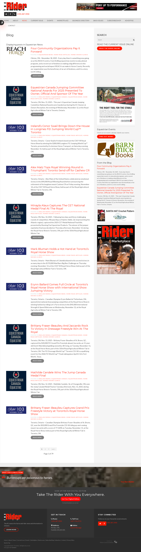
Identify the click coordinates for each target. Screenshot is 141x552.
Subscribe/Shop (114, 21)
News (24, 21)
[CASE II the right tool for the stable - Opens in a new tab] (116, 105)
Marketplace (62, 21)
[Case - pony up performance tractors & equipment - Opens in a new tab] (107, 6)
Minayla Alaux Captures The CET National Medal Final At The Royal (58, 207)
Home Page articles (62, 54)
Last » (53, 450)
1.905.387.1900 (23, 14)
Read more (37, 76)
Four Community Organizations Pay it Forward (55, 50)
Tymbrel (14, 548)
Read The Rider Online (109, 48)
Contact (11, 26)
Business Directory (80, 21)
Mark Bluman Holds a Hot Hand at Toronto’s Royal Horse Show (60, 251)
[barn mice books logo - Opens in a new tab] (116, 150)
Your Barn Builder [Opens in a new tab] (127, 482)
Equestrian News (46, 54)
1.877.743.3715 (75, 522)
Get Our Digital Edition (71, 499)
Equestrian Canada (59, 97)
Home (6, 21)
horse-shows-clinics (79, 54)
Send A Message (75, 528)
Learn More (11, 530)
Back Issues (98, 21)
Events (50, 21)
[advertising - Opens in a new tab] (116, 249)
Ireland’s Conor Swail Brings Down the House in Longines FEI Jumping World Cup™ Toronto (60, 129)
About (15, 21)
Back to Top (7, 543)
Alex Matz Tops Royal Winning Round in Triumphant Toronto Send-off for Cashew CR (60, 169)
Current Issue (37, 21)
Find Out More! (106, 136)
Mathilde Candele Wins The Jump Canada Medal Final (58, 374)
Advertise (129, 21)
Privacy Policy (70, 540)
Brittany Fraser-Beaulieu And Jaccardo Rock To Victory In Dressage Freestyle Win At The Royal (59, 329)
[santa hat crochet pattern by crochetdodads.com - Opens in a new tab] (116, 215)
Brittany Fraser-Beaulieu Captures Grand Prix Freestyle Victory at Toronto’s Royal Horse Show (60, 411)
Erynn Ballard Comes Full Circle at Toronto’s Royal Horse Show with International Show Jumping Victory (59, 288)
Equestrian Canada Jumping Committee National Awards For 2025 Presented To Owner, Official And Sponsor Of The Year (57, 90)
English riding (45, 97)
